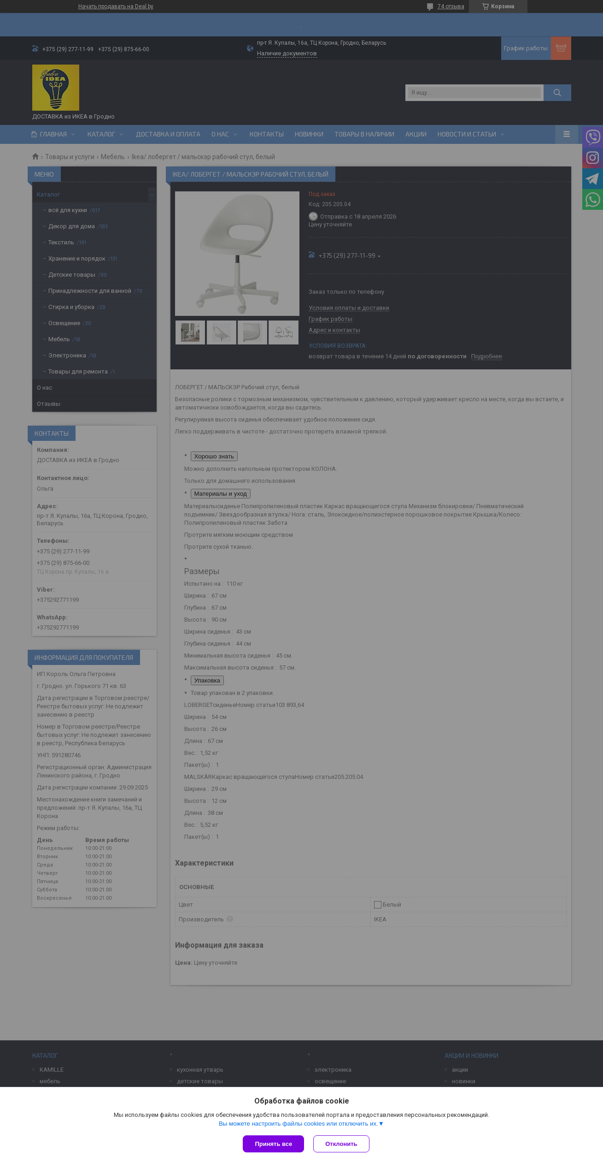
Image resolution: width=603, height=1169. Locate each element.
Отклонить (341, 1143)
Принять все (273, 1143)
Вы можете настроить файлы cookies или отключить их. (298, 1123)
